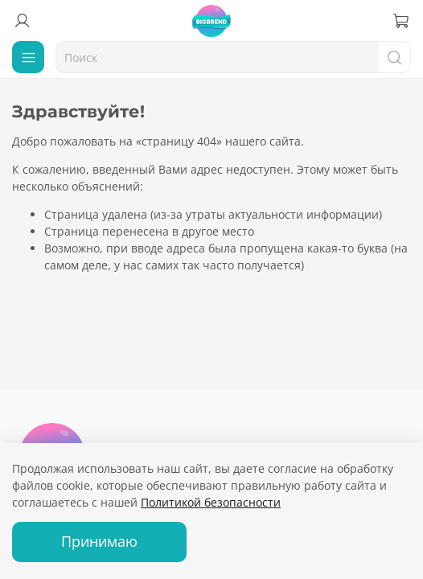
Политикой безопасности (211, 502)
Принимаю (99, 541)
